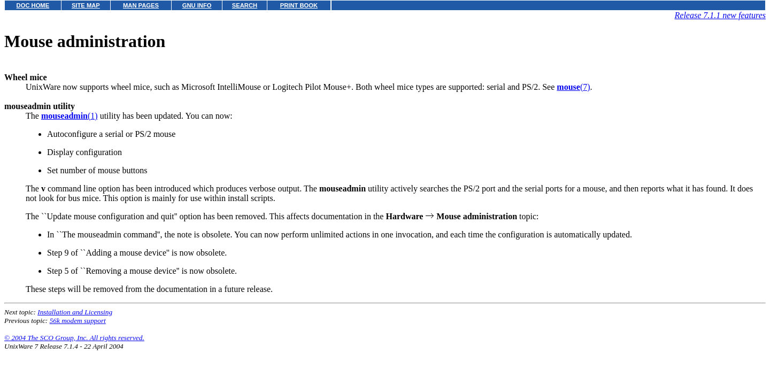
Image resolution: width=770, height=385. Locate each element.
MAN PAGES (141, 5)
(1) (69, 115)
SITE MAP (86, 5)
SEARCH (244, 5)
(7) (573, 86)
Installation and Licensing (74, 312)
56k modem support (78, 321)
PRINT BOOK (299, 5)
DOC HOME (33, 5)
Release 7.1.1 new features (720, 15)
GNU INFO (197, 5)
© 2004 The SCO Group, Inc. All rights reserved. (74, 338)
